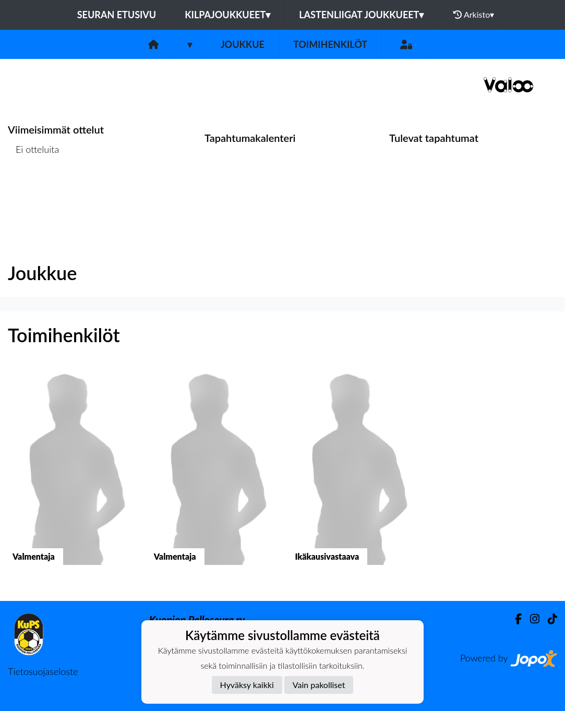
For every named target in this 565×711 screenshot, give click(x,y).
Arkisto (473, 14)
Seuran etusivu (117, 14)
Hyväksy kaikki (247, 685)
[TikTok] (548, 618)
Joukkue (243, 44)
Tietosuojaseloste (43, 671)
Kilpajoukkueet (227, 14)
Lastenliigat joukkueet (361, 14)
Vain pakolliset (319, 685)
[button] (70, 474)
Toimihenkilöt (330, 44)
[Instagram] (530, 618)
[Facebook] (514, 618)
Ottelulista (34, 189)
